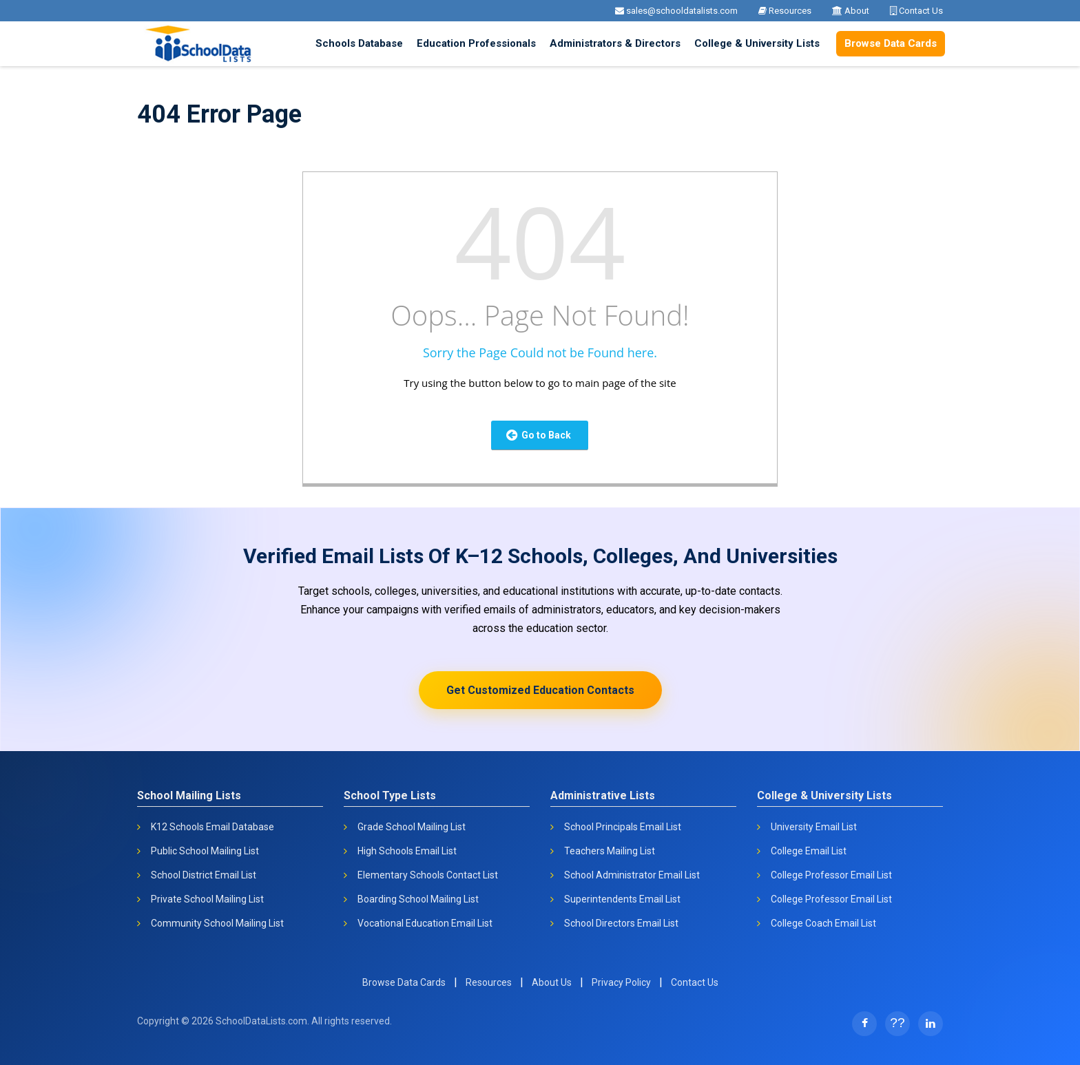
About (850, 11)
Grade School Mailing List (411, 826)
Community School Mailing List (217, 923)
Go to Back (538, 435)
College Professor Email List (831, 875)
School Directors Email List (621, 923)
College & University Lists (757, 43)
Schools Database (359, 43)
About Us (552, 982)
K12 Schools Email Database (212, 826)
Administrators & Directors (615, 43)
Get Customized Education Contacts (540, 690)
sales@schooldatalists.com (676, 11)
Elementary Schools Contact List (427, 875)
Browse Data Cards (890, 43)
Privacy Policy (621, 982)
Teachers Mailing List (609, 850)
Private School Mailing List (207, 899)
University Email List (814, 826)
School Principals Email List (622, 826)
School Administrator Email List (632, 875)
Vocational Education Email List (424, 923)
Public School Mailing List (205, 850)
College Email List (809, 850)
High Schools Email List (407, 850)
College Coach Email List (823, 923)
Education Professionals (476, 43)
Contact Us (916, 11)
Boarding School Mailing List (418, 899)
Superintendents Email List (622, 899)
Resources (784, 11)
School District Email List (203, 875)
